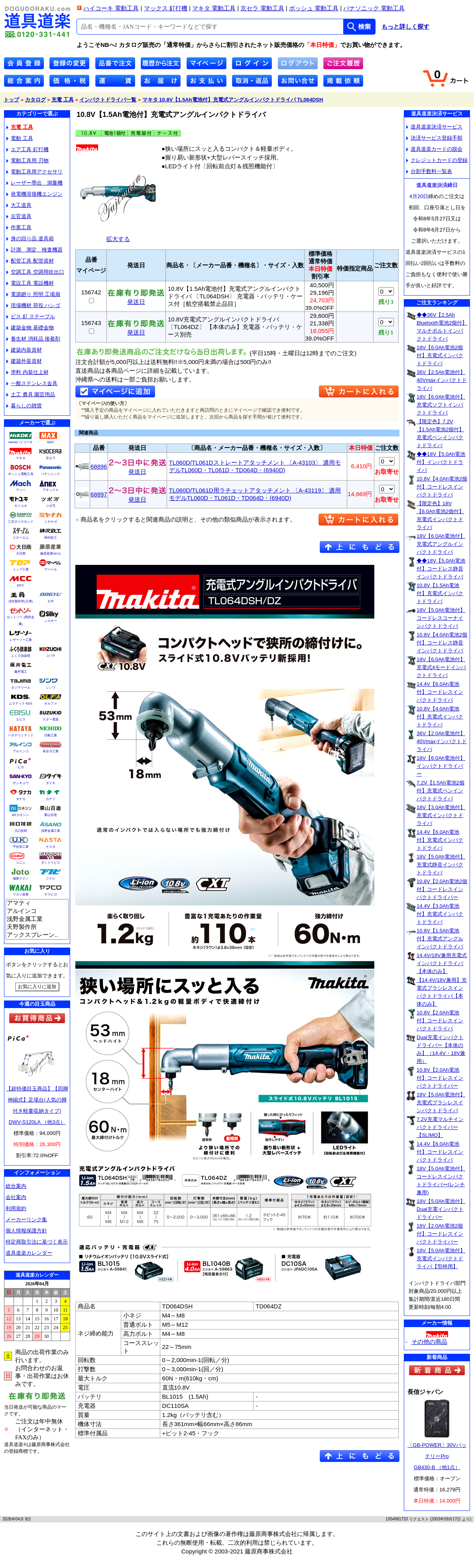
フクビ (50, 878)
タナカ (21, 799)
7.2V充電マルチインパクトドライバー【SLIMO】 (440, 1127)
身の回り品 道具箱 (30, 238)
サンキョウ (21, 783)
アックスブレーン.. (37, 935)
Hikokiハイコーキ (20, 442)
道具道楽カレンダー (29, 1253)
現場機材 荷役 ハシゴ (33, 305)
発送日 (136, 299)
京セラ (50, 458)
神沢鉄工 (50, 537)
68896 (98, 466)
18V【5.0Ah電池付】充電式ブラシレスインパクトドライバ (441, 1102)
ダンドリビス (50, 862)
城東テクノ (21, 878)
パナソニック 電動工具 (374, 8)
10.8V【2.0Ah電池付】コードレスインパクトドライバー (440, 1078)
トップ (11, 100)
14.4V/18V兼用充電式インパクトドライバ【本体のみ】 (442, 963)
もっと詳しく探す (405, 26)
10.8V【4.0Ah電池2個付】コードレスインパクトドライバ (442, 487)
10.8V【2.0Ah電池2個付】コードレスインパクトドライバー (442, 889)
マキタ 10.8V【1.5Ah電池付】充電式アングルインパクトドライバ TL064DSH (232, 100)
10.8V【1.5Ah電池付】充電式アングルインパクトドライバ (440, 939)
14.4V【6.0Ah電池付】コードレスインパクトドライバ (440, 692)
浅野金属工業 (50, 831)
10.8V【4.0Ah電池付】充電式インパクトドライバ (440, 717)
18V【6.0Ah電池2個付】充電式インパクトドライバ (440, 355)
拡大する (118, 235)
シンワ (50, 687)
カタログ (35, 100)
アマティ (37, 903)
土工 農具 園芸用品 (30, 394)
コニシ (21, 862)
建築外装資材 (24, 361)
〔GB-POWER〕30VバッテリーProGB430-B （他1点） (436, 1456)
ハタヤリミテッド (20, 735)
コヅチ (50, 656)
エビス (21, 719)
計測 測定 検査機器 (34, 250)
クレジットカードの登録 (437, 160)
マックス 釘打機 (165, 8)
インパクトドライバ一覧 (107, 100)
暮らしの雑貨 (24, 406)
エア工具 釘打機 (27, 149)
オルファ (50, 703)
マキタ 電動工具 (214, 8)
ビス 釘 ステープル (30, 316)
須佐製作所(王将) (20, 601)
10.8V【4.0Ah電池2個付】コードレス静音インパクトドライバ (442, 643)
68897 (98, 494)
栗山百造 (50, 815)
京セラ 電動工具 (262, 8)
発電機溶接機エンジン (34, 194)
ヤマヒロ (50, 894)
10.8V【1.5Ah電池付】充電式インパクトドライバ (440, 593)
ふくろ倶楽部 (20, 656)
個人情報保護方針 (26, 1231)
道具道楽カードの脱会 (434, 149)
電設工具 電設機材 (30, 283)
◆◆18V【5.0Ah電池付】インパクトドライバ (441, 462)
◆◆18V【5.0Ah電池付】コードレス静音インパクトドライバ (441, 569)
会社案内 (16, 1197)
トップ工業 (21, 569)
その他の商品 (429, 1341)
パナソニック (50, 474)
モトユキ (20, 506)
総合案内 (16, 1186)
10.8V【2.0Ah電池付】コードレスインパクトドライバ (440, 1021)
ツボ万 (50, 506)
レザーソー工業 (21, 640)
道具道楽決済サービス (434, 127)
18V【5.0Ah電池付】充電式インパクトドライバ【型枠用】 (441, 1258)
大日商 (21, 553)
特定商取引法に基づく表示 (37, 1242)
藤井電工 (20, 671)
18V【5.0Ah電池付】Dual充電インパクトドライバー (441, 1209)
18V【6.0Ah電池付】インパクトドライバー (441, 766)
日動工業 (50, 735)
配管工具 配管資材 (30, 261)
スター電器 (51, 719)
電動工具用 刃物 (27, 161)
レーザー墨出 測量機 (34, 183)
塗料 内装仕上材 (27, 372)
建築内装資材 (24, 350)
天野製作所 (37, 927)
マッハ (21, 490)
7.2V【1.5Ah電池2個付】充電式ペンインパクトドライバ (440, 791)
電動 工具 (19, 138)
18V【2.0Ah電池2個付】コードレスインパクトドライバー (440, 1234)
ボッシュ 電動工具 (313, 8)
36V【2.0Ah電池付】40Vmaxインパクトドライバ (442, 741)
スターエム (21, 537)
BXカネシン (20, 815)
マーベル (50, 569)
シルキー (50, 621)
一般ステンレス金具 (31, 383)
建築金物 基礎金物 (30, 328)
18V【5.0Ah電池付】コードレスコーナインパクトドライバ (441, 618)
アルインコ (21, 751)
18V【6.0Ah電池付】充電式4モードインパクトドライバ (441, 667)
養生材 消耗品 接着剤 (33, 339)
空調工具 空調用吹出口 (35, 272)
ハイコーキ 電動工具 (111, 8)
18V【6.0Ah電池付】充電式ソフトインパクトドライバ (441, 405)
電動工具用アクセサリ (34, 172)
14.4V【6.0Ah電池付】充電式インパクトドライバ (440, 840)
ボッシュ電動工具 (20, 474)
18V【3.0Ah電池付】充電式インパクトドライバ (441, 815)
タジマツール (20, 687)
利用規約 (16, 1208)
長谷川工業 (51, 751)
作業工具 (18, 227)
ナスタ (50, 847)
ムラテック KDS (20, 703)
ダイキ (50, 783)
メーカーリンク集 (26, 1219)
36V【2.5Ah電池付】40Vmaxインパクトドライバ (442, 380)
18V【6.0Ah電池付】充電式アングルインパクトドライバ (441, 544)
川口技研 (20, 831)
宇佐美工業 (21, 847)
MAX (50, 442)
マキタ (21, 458)
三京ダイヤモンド (20, 522)
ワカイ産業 (21, 894)
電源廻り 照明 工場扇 (33, 294)
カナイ (50, 799)
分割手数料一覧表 (429, 171)
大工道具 (18, 205)
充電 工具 (62, 100)
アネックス (51, 490)
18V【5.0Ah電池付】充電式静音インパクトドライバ (441, 865)
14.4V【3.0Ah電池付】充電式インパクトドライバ (440, 914)
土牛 (50, 601)
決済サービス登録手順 (434, 138)
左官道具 (18, 216)
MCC (20, 585)
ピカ (21, 767)
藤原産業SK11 (50, 553)
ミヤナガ (50, 522)
